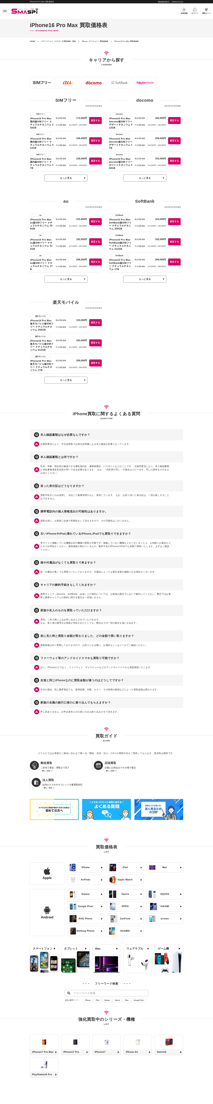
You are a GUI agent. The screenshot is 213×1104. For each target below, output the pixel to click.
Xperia (117, 987)
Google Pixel (139, 987)
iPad (97, 987)
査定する (95, 120)
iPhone (88, 987)
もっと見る (66, 178)
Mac (127, 987)
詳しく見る (46, 771)
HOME (32, 41)
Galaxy (107, 987)
